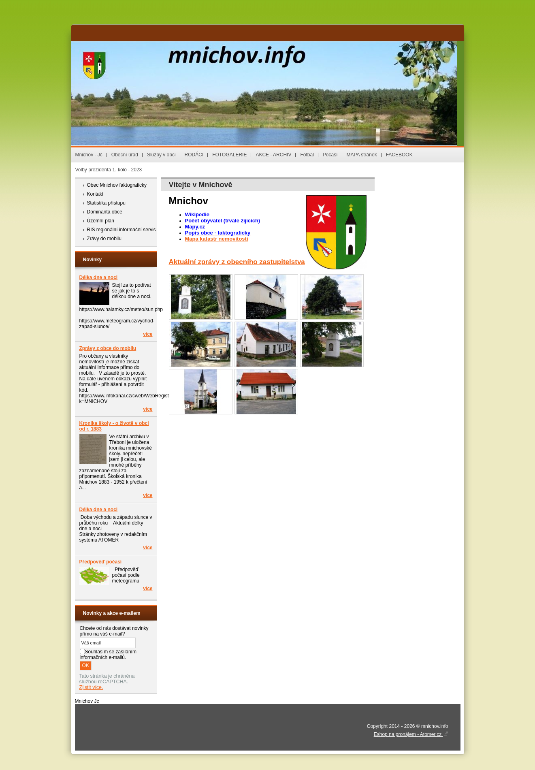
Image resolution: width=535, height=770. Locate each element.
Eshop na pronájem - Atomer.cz (411, 734)
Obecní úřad (124, 155)
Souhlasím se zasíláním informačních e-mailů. (108, 654)
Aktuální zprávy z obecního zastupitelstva (237, 262)
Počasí (330, 155)
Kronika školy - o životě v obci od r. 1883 (114, 426)
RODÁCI (194, 155)
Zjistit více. (91, 687)
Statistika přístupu (106, 203)
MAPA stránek (362, 155)
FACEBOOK (399, 155)
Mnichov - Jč (88, 155)
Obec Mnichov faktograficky (117, 185)
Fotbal (306, 155)
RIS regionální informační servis (121, 229)
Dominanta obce (104, 212)
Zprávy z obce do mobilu (107, 348)
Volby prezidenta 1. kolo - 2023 (108, 170)
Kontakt (95, 194)
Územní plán (100, 221)
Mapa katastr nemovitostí (216, 239)
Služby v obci (161, 155)
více (147, 334)
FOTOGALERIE (229, 155)
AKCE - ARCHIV (273, 155)
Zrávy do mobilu (104, 238)
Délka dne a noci (98, 277)
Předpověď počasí (100, 562)
